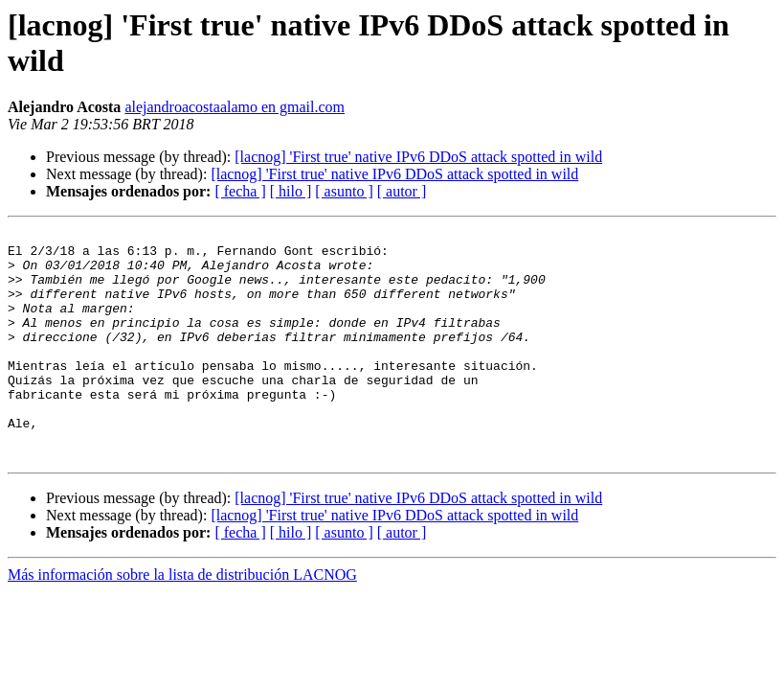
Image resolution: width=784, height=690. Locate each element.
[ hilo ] (291, 191)
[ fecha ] (239, 191)
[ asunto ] (343, 191)
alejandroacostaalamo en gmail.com (234, 107)
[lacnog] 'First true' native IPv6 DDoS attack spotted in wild (418, 157)
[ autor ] (402, 191)
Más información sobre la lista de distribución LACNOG (182, 620)
